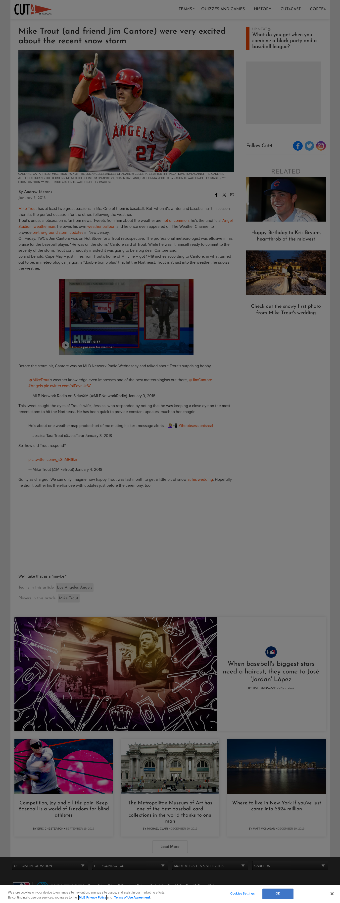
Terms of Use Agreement (132, 898)
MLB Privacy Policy (92, 898)
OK (278, 894)
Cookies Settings (242, 894)
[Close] (332, 893)
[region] (170, 894)
